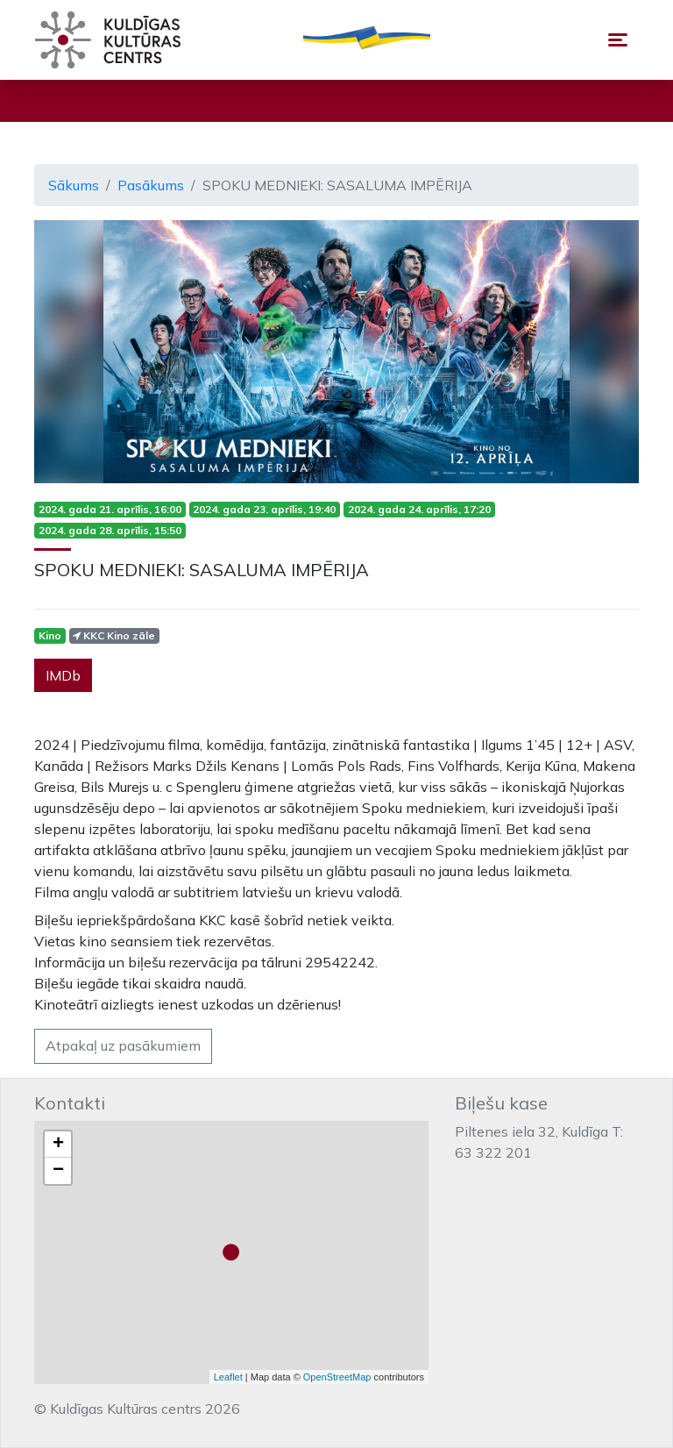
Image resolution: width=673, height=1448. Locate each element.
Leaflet (228, 1377)
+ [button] (58, 1144)
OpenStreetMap (337, 1377)
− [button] (58, 1171)
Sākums (73, 185)
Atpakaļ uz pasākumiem (123, 1045)
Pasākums (150, 185)
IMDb (63, 675)
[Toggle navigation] (618, 40)
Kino (50, 635)
